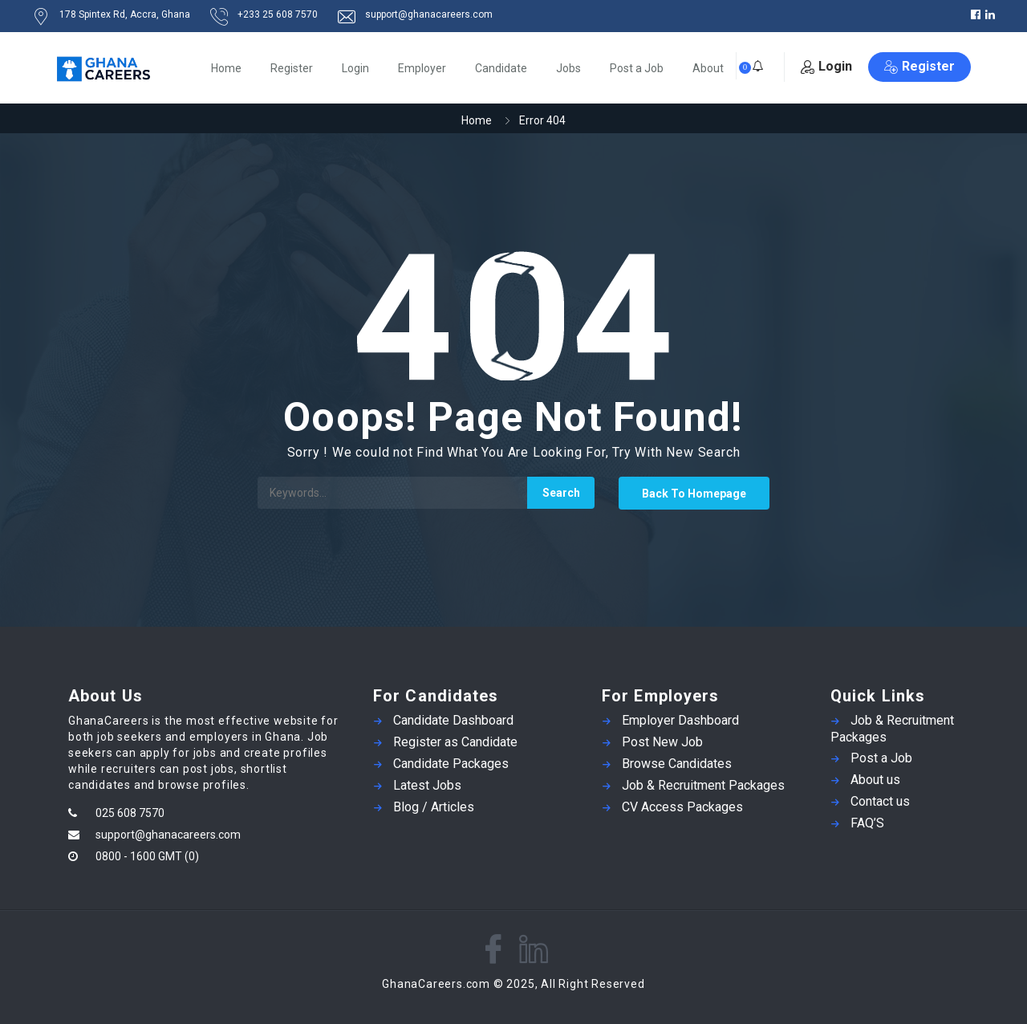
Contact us (880, 801)
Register (291, 68)
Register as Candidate (455, 742)
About (708, 68)
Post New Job (662, 742)
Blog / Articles (433, 807)
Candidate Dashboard (453, 720)
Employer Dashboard (680, 720)
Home (226, 68)
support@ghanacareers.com (168, 834)
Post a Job (637, 68)
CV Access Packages (682, 807)
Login (355, 68)
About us (875, 779)
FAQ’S (867, 823)
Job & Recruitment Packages (703, 785)
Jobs (568, 68)
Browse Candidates (677, 763)
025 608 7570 (129, 813)
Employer (422, 68)
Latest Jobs (427, 785)
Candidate (501, 68)
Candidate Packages (451, 763)
